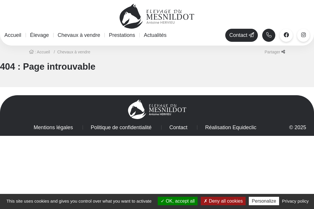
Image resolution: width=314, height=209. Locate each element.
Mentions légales (53, 127)
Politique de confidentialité (121, 127)
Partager (275, 52)
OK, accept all (178, 201)
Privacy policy (295, 201)
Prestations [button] (122, 35)
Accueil (12, 35)
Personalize (264, 201)
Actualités (155, 35)
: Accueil (39, 52)
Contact (178, 127)
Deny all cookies (223, 201)
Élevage (39, 35)
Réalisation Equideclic (230, 127)
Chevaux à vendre (79, 35)
